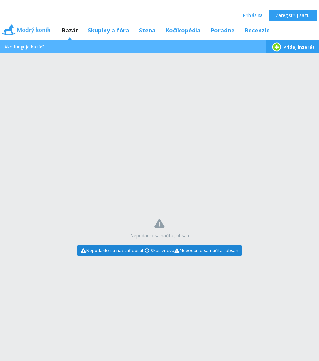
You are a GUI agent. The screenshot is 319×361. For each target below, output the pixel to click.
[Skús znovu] (159, 250)
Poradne (222, 30)
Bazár (69, 30)
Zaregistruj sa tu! (293, 15)
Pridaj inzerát (292, 47)
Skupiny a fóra (108, 30)
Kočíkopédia (183, 30)
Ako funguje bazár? (24, 47)
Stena (147, 30)
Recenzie (257, 30)
